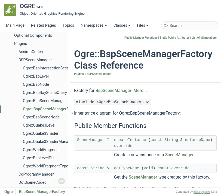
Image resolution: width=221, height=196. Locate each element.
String (171, 140)
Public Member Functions (141, 37)
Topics (68, 25)
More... (140, 90)
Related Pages (43, 25)
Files (142, 25)
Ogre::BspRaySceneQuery (45, 92)
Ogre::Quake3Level (39, 125)
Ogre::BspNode (36, 84)
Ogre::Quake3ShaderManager (48, 141)
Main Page (15, 25)
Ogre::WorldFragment (41, 150)
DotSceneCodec (33, 182)
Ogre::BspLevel (36, 76)
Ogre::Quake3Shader (41, 133)
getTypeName (126, 168)
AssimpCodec (31, 52)
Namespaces (94, 25)
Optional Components (33, 35)
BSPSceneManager (35, 60)
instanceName (196, 140)
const (156, 140)
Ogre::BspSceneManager (44, 101)
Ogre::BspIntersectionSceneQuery (52, 68)
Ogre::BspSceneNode (41, 117)
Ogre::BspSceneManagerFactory (51, 109)
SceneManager (91, 140)
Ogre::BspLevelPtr (38, 158)
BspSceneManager (113, 90)
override (123, 146)
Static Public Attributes (175, 37)
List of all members (204, 37)
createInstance (130, 140)
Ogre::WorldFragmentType (45, 166)
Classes (122, 25)
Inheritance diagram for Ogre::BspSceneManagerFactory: (127, 113)
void (148, 168)
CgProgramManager (36, 174)
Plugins (20, 43)
